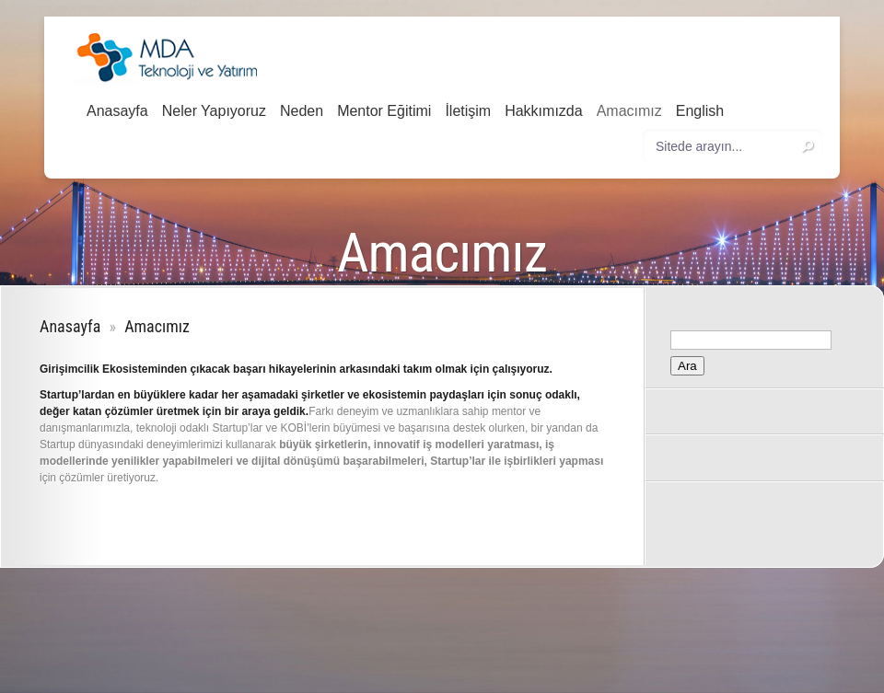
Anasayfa (117, 111)
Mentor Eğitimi (384, 111)
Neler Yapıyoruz (214, 111)
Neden (301, 111)
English (700, 111)
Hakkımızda (543, 111)
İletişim (468, 111)
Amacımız (629, 111)
